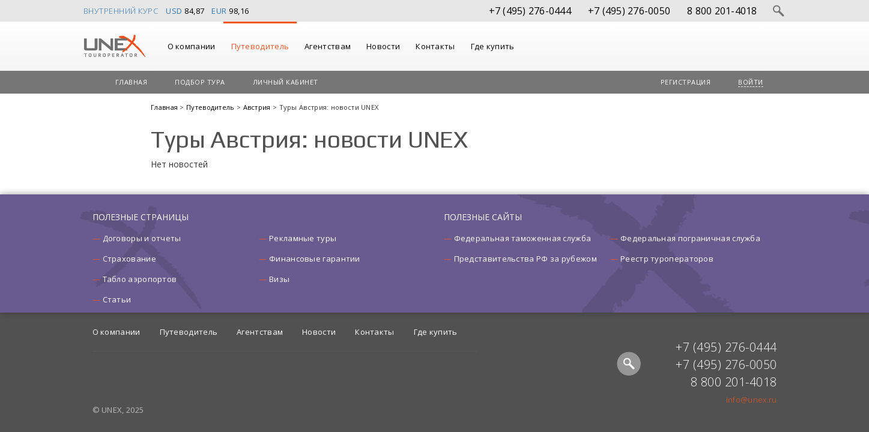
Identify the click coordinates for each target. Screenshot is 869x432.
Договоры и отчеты (142, 238)
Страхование (129, 258)
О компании (192, 46)
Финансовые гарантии (314, 258)
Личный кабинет (285, 81)
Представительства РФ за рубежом (525, 258)
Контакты (435, 46)
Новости (383, 46)
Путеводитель (260, 46)
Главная (131, 81)
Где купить (493, 46)
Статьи (117, 299)
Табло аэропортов (140, 279)
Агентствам (327, 46)
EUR (219, 10)
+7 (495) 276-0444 (530, 10)
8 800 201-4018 (722, 10)
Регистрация (686, 81)
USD (174, 10)
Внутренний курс (121, 10)
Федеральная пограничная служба (690, 238)
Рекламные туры (302, 238)
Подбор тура (200, 81)
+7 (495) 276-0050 (629, 10)
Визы (279, 279)
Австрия (258, 107)
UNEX (114, 46)
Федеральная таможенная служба (523, 238)
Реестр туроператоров (666, 258)
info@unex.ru (751, 399)
